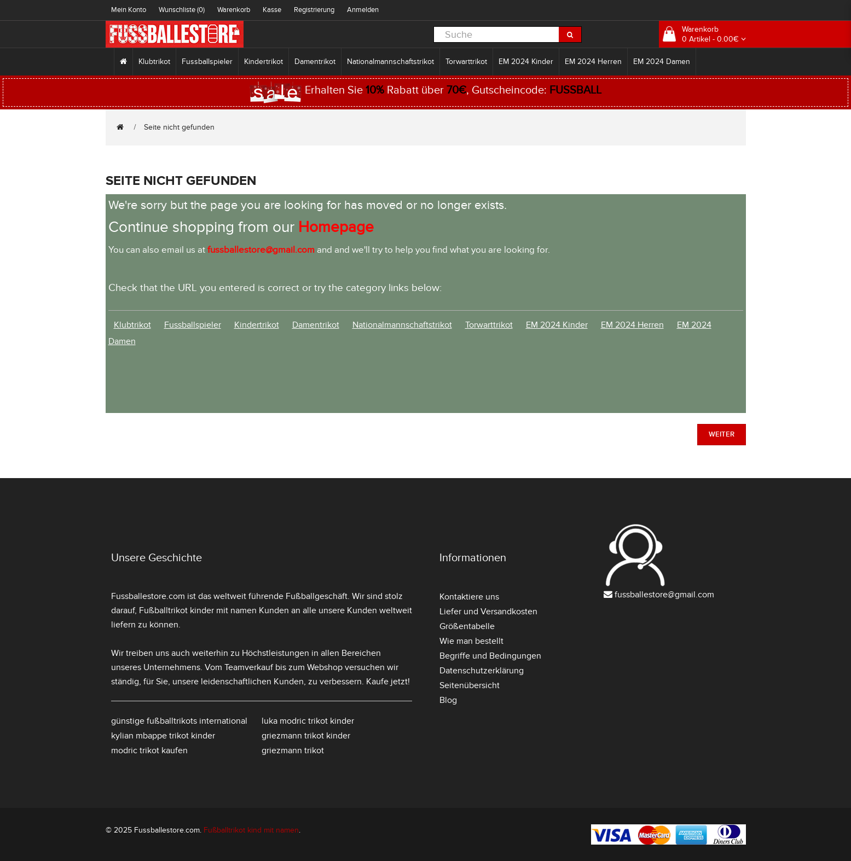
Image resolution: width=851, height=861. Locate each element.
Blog (448, 700)
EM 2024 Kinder (526, 61)
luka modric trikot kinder (308, 720)
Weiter (721, 434)
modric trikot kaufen (149, 750)
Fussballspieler (207, 61)
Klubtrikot (154, 61)
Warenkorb (233, 9)
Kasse (272, 9)
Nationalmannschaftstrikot (390, 61)
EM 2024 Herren (593, 61)
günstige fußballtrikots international (179, 720)
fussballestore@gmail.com (664, 594)
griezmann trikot (293, 750)
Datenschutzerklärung (481, 670)
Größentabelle (467, 626)
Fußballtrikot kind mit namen (251, 830)
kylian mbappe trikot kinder (163, 735)
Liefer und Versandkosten (488, 611)
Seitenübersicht (469, 685)
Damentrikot (314, 61)
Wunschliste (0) (182, 9)
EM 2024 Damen (661, 61)
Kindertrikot (263, 61)
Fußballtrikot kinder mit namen (198, 610)
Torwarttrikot (466, 61)
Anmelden (363, 9)
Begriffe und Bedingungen (490, 655)
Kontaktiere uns (469, 596)
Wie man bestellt (471, 641)
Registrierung (314, 9)
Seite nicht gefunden (179, 127)
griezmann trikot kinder (306, 735)
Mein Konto (128, 9)
